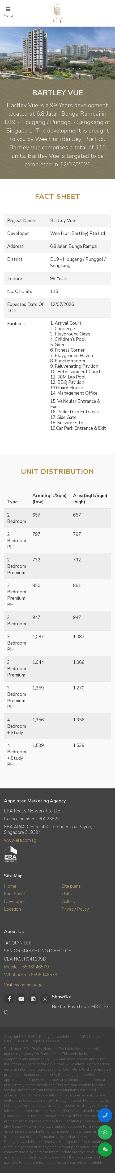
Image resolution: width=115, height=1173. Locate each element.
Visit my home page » (24, 985)
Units (67, 894)
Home (10, 886)
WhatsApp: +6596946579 (30, 975)
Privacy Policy (75, 909)
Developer (14, 901)
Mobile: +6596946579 (26, 967)
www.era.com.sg (20, 840)
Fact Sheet (14, 894)
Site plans (71, 886)
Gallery (69, 901)
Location (12, 909)
